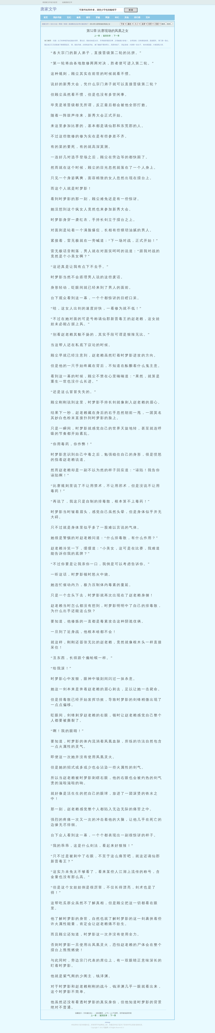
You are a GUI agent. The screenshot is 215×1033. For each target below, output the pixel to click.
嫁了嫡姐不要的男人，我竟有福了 (107, 45)
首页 (46, 17)
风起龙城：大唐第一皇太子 (131, 45)
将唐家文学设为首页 (50, 2)
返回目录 (107, 36)
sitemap (107, 1022)
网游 (107, 17)
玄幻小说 (53, 24)
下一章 (116, 36)
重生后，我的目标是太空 (89, 41)
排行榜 (137, 17)
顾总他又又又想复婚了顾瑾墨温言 (56, 45)
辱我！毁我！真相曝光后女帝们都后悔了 (73, 24)
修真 (79, 17)
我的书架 (57, 17)
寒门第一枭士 (163, 41)
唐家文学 (48, 9)
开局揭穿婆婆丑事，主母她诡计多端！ (114, 41)
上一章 (97, 36)
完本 (148, 17)
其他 (127, 17)
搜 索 (131, 10)
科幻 (117, 17)
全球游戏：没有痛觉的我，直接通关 (143, 41)
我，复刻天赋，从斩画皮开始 (82, 45)
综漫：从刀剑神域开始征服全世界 (65, 41)
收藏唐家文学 (67, 2)
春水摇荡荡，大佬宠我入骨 (153, 45)
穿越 (98, 17)
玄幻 (69, 17)
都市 (88, 17)
